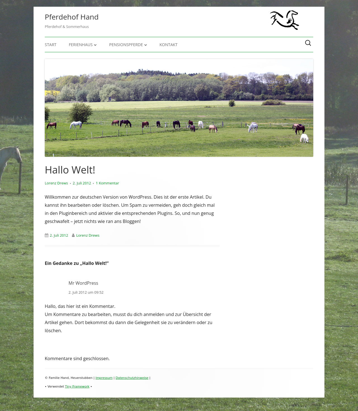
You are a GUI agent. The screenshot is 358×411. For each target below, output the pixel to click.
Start (50, 44)
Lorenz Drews (56, 183)
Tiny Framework (77, 386)
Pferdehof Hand (72, 17)
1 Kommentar (107, 183)
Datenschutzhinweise (132, 378)
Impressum (103, 378)
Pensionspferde (126, 44)
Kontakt (168, 44)
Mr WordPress (83, 283)
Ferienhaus (81, 44)
